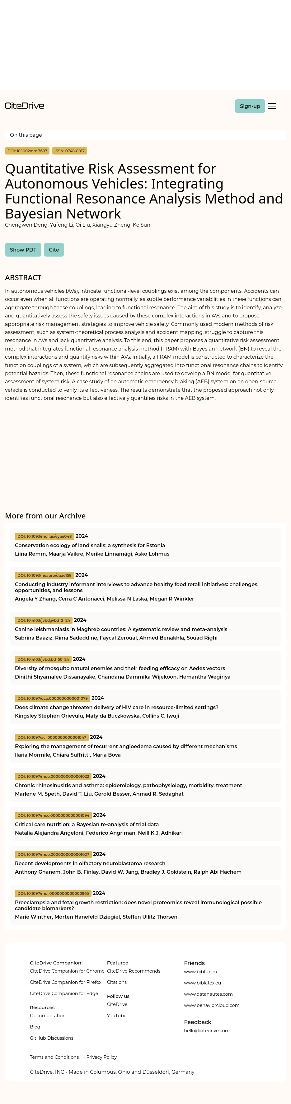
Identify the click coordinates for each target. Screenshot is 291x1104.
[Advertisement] (145, 46)
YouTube (117, 1015)
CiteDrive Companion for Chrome (67, 971)
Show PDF (23, 250)
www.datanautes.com (208, 994)
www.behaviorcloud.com (212, 1005)
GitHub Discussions (51, 1038)
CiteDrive (117, 1004)
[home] (24, 107)
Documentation (48, 1015)
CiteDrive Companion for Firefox (65, 982)
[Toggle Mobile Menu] (272, 106)
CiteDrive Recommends (134, 971)
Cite (54, 250)
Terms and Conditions (54, 1057)
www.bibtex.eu (200, 971)
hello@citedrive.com (207, 1030)
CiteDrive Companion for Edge (64, 993)
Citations (117, 982)
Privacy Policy (101, 1057)
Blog (35, 1027)
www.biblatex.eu (202, 983)
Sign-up (250, 106)
